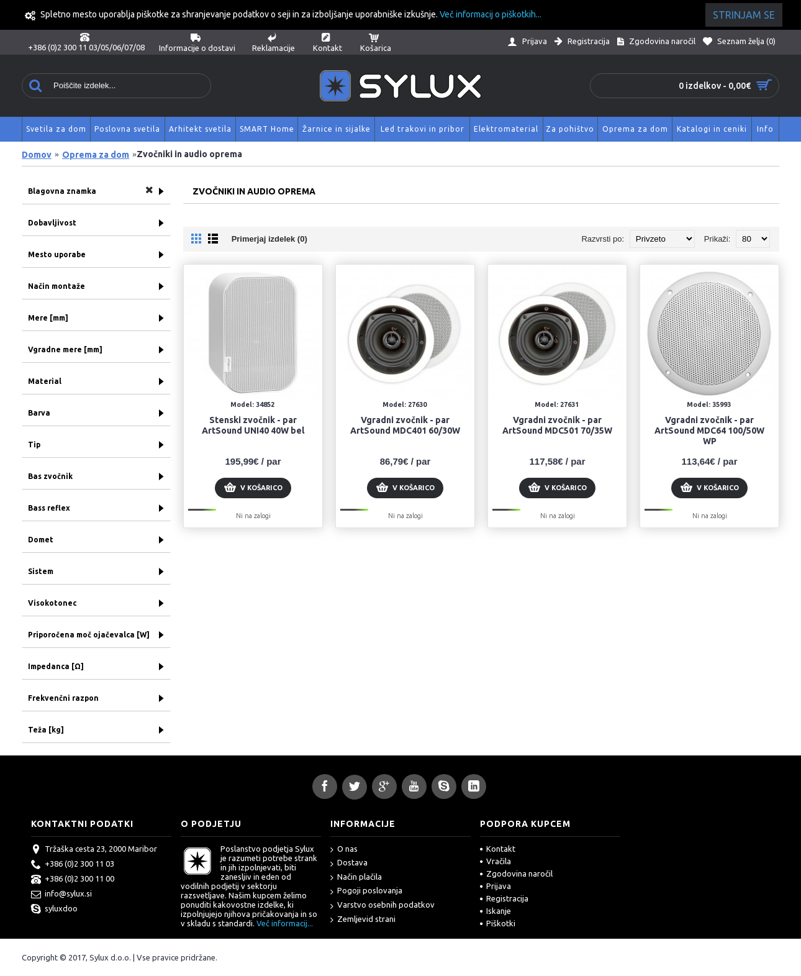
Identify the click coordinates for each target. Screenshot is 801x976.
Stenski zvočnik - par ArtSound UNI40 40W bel (253, 425)
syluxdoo (54, 909)
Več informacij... (284, 923)
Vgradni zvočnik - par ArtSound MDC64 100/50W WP (709, 430)
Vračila (495, 861)
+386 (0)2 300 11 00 (72, 879)
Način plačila (356, 877)
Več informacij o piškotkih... (490, 14)
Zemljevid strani (363, 919)
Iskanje (495, 910)
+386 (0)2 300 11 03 (72, 864)
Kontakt (497, 848)
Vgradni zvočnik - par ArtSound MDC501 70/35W (557, 425)
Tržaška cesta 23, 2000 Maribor (94, 849)
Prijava (495, 886)
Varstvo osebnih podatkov (382, 905)
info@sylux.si (61, 894)
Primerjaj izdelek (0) (269, 239)
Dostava (349, 863)
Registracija (504, 898)
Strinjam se (744, 15)
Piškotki (497, 923)
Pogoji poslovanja (366, 891)
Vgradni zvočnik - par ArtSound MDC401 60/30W (405, 425)
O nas (344, 849)
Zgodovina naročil (516, 873)
